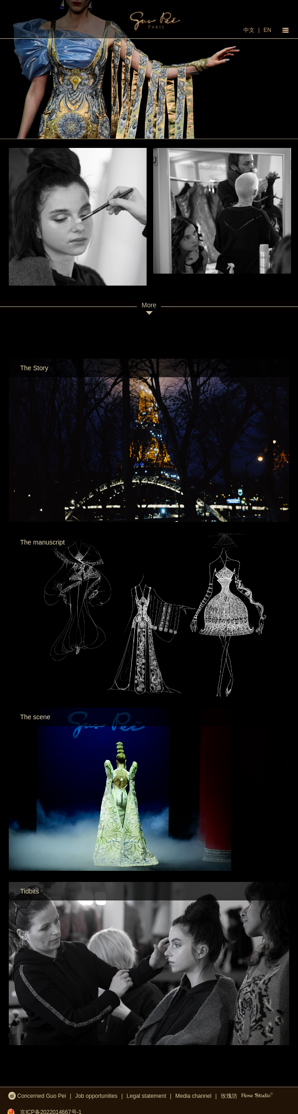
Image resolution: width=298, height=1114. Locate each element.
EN (267, 30)
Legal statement (146, 1096)
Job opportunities (96, 1096)
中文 (249, 30)
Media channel (193, 1096)
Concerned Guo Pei (37, 1095)
